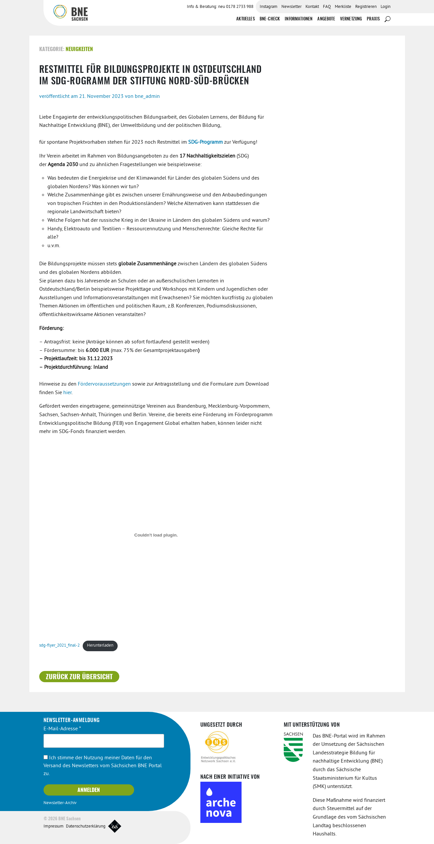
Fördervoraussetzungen (104, 384)
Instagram (268, 7)
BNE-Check (270, 19)
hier (67, 392)
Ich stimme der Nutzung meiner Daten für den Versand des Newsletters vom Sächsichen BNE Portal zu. (102, 766)
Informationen (298, 19)
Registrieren (366, 7)
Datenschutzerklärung (85, 826)
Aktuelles (245, 19)
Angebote (326, 19)
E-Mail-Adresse (62, 728)
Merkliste (343, 7)
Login (386, 7)
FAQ (327, 7)
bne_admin (147, 96)
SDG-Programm (205, 142)
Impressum (53, 826)
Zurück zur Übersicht (79, 677)
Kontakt (312, 7)
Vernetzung (351, 19)
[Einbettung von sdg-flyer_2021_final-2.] (156, 535)
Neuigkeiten (79, 49)
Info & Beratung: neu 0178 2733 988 (220, 7)
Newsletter (291, 7)
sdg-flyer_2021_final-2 (59, 645)
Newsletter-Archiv (59, 803)
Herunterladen (100, 645)
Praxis (373, 19)
